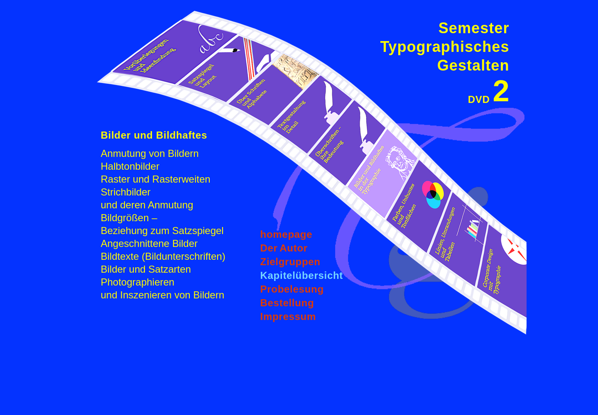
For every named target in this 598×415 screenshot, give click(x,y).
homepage (286, 234)
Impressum (288, 316)
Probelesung (292, 289)
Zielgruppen (290, 261)
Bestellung (287, 302)
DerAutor (284, 248)
